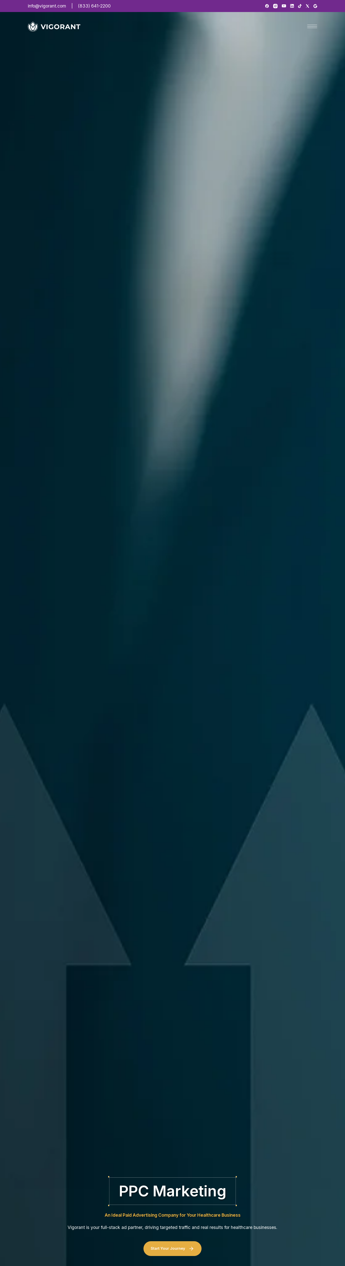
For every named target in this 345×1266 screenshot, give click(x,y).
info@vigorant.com (47, 6)
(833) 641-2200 (94, 6)
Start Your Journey (172, 1248)
